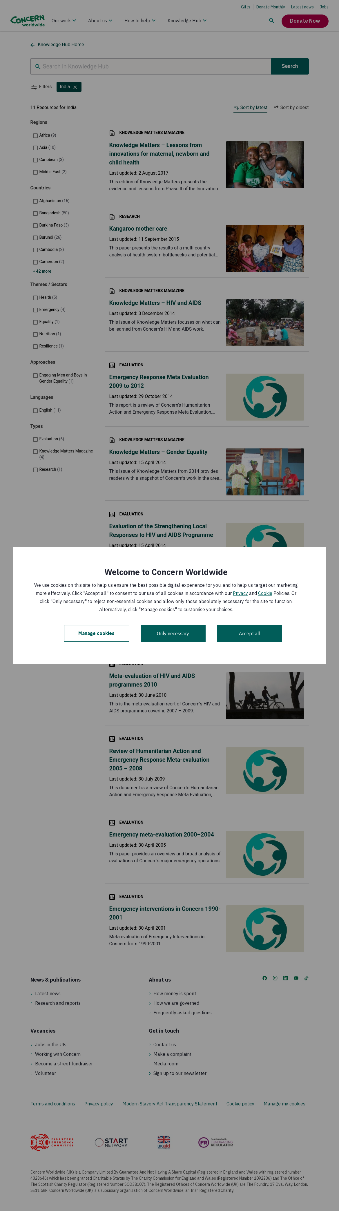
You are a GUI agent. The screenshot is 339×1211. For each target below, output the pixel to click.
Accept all (249, 633)
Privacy (240, 593)
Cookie (265, 593)
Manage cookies (96, 633)
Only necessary (173, 633)
